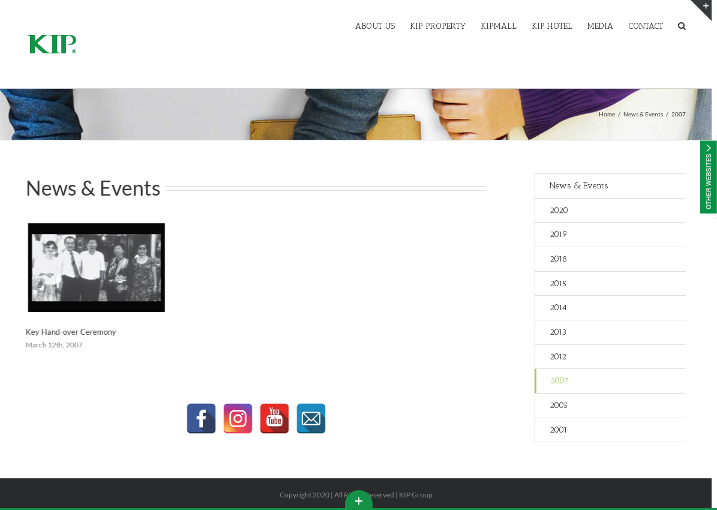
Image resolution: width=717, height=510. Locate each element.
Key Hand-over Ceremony (67, 332)
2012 (558, 357)
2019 (559, 234)
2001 (559, 430)
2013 (558, 332)
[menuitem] (382, 25)
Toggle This (359, 499)
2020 (559, 210)
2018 (558, 259)
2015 (558, 283)
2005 (559, 405)
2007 (559, 381)
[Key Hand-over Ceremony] (92, 267)
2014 (558, 307)
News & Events (579, 186)
